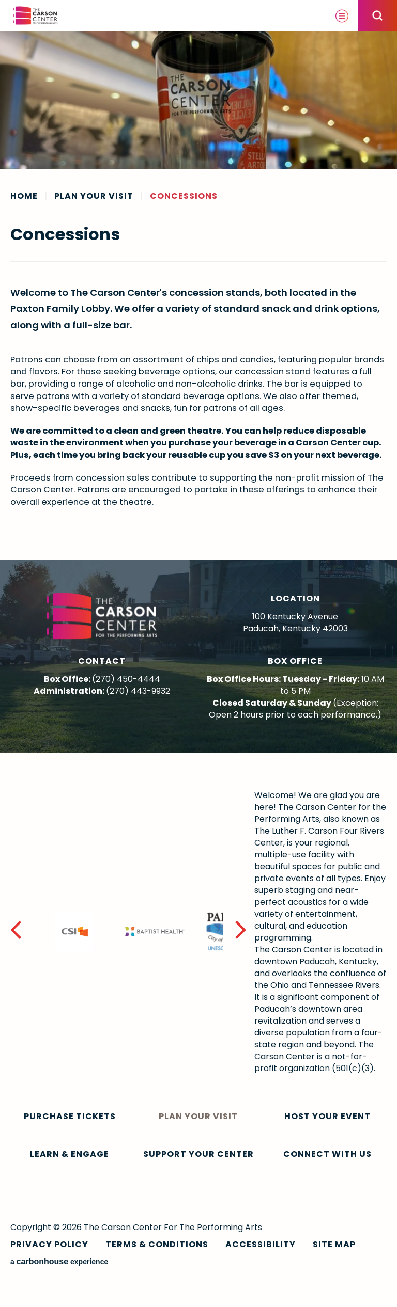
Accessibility (260, 1244)
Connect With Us (327, 1154)
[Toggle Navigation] (341, 15)
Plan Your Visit (93, 196)
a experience (59, 1261)
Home (24, 196)
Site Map (334, 1244)
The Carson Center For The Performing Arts (35, 15)
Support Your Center (198, 1154)
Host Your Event (327, 1116)
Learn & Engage (69, 1154)
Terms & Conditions (156, 1244)
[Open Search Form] (377, 15)
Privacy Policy (49, 1244)
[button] (241, 931)
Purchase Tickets (70, 1116)
